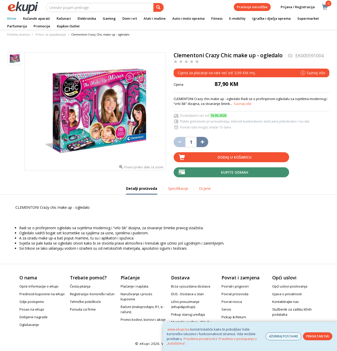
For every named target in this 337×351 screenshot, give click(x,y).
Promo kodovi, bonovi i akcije (143, 319)
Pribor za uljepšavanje (51, 34)
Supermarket (308, 18)
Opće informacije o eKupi (38, 286)
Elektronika (87, 18)
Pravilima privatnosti (199, 338)
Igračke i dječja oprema (271, 18)
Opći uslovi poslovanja (289, 286)
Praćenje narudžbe (252, 7)
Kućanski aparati (36, 18)
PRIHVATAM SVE (317, 336)
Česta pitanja (80, 286)
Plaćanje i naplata (134, 286)
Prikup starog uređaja (188, 314)
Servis (226, 309)
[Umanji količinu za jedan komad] (179, 142)
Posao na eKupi (31, 309)
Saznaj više (242, 103)
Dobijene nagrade (33, 317)
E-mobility (237, 18)
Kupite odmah (234, 172)
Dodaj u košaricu (234, 157)
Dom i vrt (129, 18)
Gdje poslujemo (31, 301)
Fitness (217, 18)
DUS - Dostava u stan (187, 294)
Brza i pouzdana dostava (190, 286)
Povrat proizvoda (235, 294)
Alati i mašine (155, 18)
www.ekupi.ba (178, 329)
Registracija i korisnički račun (92, 294)
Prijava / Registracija (294, 7)
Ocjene (205, 188)
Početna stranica (18, 34)
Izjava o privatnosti (287, 294)
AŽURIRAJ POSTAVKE (283, 336)
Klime (11, 18)
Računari (64, 18)
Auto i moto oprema (188, 18)
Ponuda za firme (83, 309)
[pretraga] (158, 7)
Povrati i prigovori (235, 286)
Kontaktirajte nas (285, 301)
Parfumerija (17, 26)
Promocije (42, 26)
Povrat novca (232, 301)
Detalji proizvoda (141, 190)
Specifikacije (178, 188)
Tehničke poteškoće (85, 301)
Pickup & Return (234, 317)
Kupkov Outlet (68, 26)
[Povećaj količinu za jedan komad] (202, 142)
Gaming (109, 18)
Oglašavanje (29, 324)
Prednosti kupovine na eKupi (42, 294)
